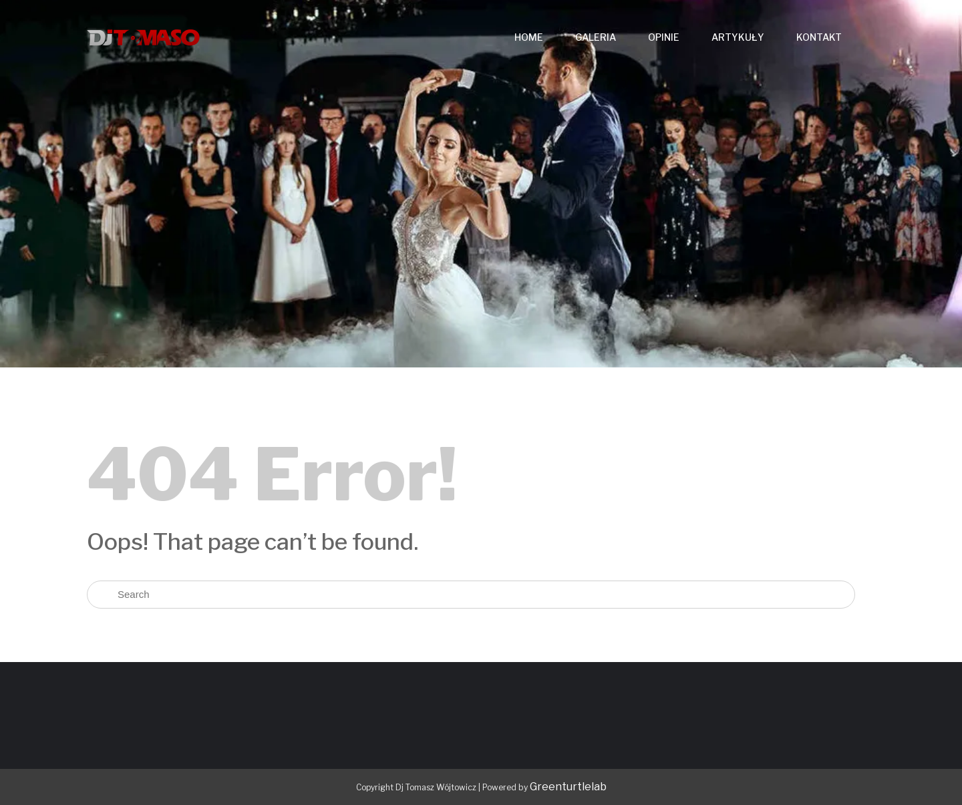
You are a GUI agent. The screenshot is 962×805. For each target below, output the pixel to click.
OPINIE (663, 37)
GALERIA (595, 37)
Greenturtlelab (568, 786)
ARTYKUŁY (737, 37)
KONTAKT (819, 37)
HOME (528, 37)
